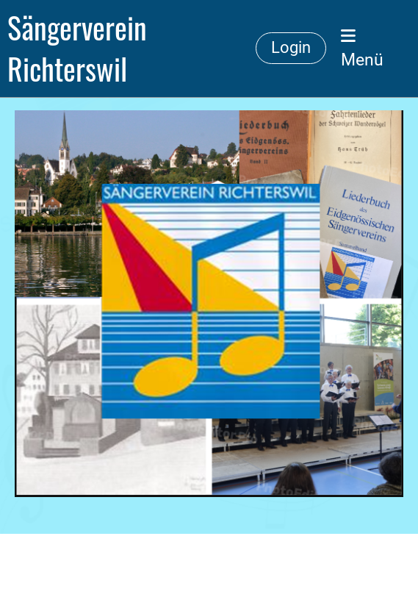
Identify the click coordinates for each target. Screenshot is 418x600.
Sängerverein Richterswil (77, 48)
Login (291, 47)
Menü (362, 49)
